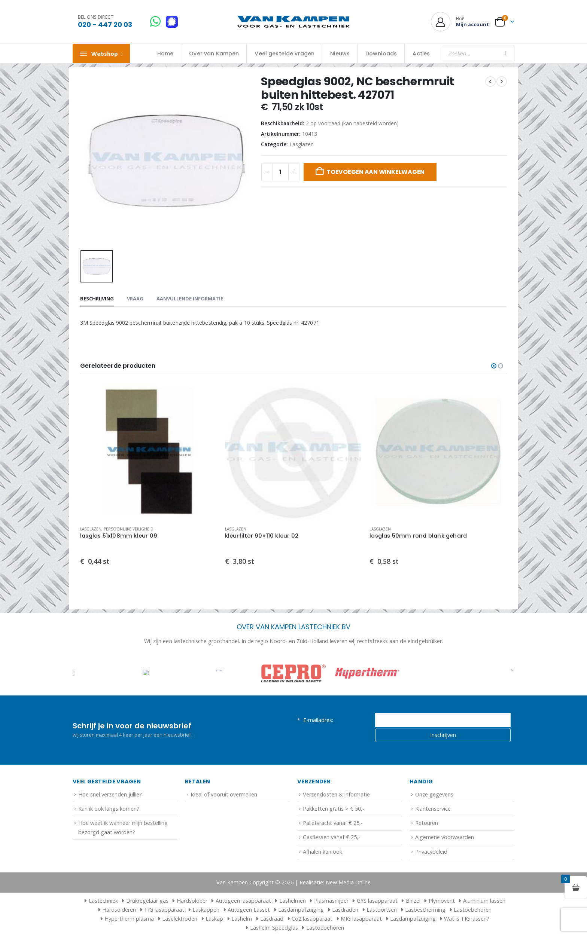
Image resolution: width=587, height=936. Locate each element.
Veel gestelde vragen (284, 53)
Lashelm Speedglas (274, 927)
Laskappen (205, 909)
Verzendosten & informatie (336, 794)
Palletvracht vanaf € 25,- (333, 822)
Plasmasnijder (331, 900)
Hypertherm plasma (129, 918)
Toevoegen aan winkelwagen (375, 172)
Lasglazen (301, 144)
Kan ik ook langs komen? (108, 808)
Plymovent (442, 900)
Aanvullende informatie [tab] (189, 298)
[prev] (490, 81)
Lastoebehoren (473, 909)
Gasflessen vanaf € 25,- (331, 837)
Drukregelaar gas (147, 900)
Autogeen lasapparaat (243, 900)
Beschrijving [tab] (97, 298)
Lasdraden (345, 909)
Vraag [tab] (135, 298)
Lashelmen (292, 900)
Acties (421, 53)
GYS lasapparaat (377, 900)
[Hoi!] (460, 21)
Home (165, 53)
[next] (501, 81)
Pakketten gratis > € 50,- (333, 808)
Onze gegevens (434, 794)
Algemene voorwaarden (444, 837)
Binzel (413, 900)
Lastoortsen (382, 909)
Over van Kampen (214, 53)
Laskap (214, 918)
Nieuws (340, 53)
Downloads (381, 53)
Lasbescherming (425, 909)
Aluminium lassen (484, 900)
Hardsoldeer (192, 900)
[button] (493, 365)
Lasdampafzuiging (301, 909)
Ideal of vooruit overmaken (224, 794)
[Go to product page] (149, 451)
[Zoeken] (506, 53)
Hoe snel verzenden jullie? (110, 794)
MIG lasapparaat (361, 918)
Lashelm (241, 918)
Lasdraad (271, 918)
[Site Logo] (293, 22)
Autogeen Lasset (249, 909)
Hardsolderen (119, 909)
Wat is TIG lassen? (466, 918)
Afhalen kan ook (322, 851)
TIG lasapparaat (164, 909)
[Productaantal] (280, 172)
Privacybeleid (431, 851)
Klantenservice (433, 808)
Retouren (426, 822)
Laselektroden (179, 918)
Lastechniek (100, 900)
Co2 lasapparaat (312, 918)
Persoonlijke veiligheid (128, 529)
